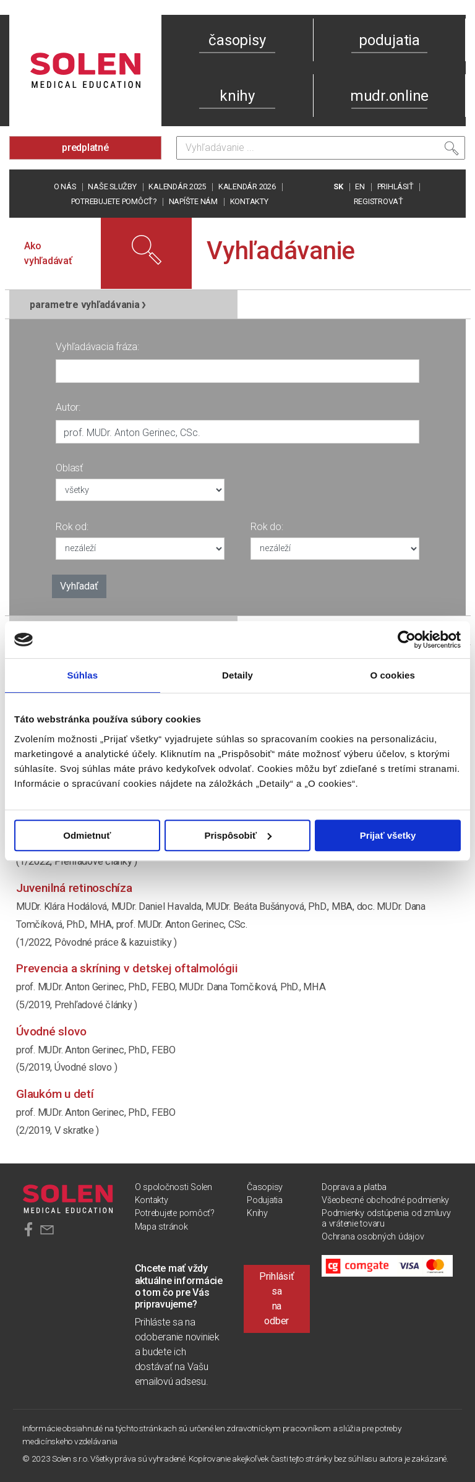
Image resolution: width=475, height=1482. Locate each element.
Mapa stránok (161, 1227)
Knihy (257, 1213)
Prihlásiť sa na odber (276, 1298)
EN (360, 186)
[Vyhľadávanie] (320, 148)
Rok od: (72, 527)
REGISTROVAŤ (378, 201)
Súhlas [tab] (82, 675)
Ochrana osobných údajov (373, 1236)
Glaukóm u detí (55, 1094)
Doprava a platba (354, 1187)
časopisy (236, 40)
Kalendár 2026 (247, 186)
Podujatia (265, 1200)
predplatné (85, 147)
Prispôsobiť (238, 835)
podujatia (389, 40)
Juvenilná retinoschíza (74, 888)
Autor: (68, 407)
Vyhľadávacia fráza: (97, 347)
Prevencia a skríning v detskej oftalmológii (127, 968)
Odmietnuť (87, 835)
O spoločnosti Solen (173, 1187)
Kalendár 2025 (177, 186)
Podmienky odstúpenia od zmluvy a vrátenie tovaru (386, 1218)
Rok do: (266, 527)
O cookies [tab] (392, 675)
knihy (237, 96)
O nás (65, 186)
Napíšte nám (193, 201)
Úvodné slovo (51, 1031)
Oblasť (69, 468)
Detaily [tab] (237, 675)
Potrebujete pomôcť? (113, 201)
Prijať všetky (388, 835)
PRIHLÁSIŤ (395, 186)
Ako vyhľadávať (48, 253)
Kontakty (249, 201)
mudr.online (389, 96)
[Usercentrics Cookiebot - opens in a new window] (407, 639)
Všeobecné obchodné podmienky (385, 1200)
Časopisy (265, 1187)
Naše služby (112, 186)
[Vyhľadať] (451, 150)
